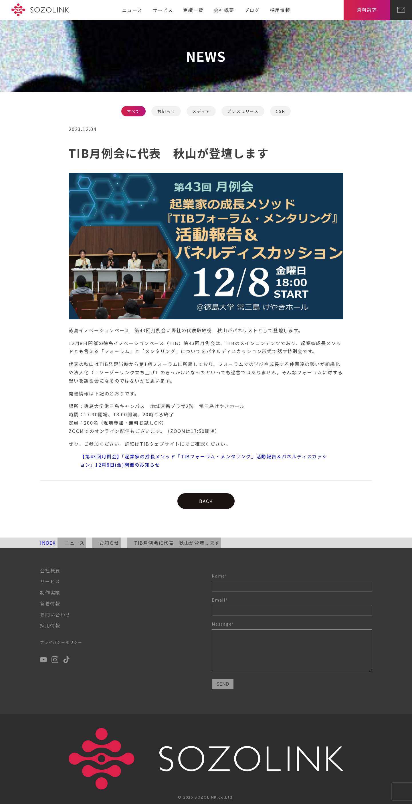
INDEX (48, 542)
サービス (162, 10)
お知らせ (166, 111)
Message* (292, 647)
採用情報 (280, 10)
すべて (133, 111)
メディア (201, 111)
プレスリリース (243, 111)
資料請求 (367, 9)
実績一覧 (193, 10)
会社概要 (224, 10)
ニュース (132, 10)
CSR (280, 111)
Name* (292, 582)
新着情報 (50, 603)
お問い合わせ (55, 614)
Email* (292, 606)
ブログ (252, 10)
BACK (206, 500)
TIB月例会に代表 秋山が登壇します (177, 542)
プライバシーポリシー (61, 642)
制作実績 (50, 592)
